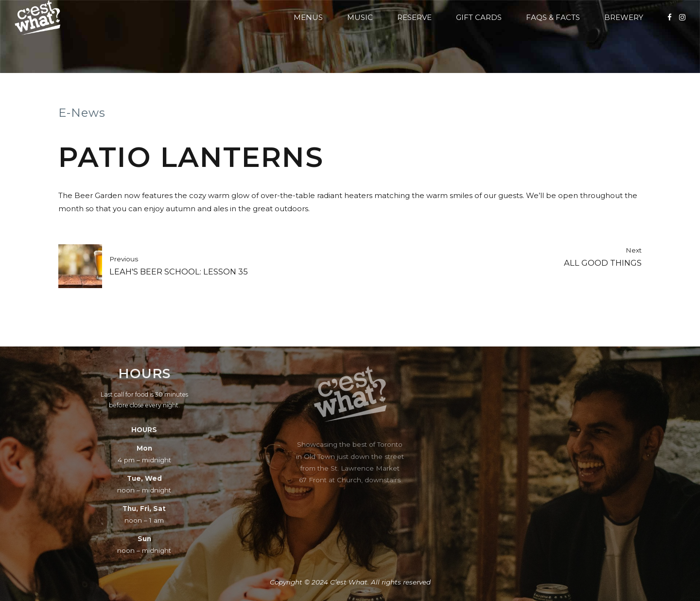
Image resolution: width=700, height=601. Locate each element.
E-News (81, 113)
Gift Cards (479, 17)
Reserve (414, 17)
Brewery (623, 17)
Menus (308, 17)
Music (360, 17)
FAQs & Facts (553, 17)
